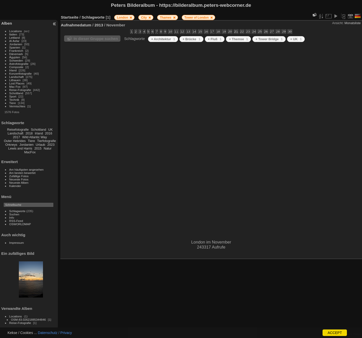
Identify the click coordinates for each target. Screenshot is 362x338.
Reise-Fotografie (20, 89)
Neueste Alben (19, 182)
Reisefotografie (18, 129)
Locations (15, 31)
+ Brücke (191, 39)
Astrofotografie (19, 63)
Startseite (69, 17)
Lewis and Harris (20, 148)
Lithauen (15, 80)
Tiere (12, 103)
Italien (13, 34)
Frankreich (16, 50)
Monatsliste (352, 23)
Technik (14, 99)
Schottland (16, 93)
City (144, 17)
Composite (16, 67)
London (123, 17)
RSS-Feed (16, 220)
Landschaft (16, 76)
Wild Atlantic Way (34, 137)
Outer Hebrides (15, 141)
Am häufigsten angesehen (26, 169)
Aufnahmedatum (76, 25)
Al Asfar (14, 40)
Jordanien (15, 44)
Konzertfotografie (20, 73)
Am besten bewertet (22, 172)
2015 (37, 148)
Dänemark (16, 54)
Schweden (16, 60)
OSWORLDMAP (20, 224)
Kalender (15, 185)
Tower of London (197, 17)
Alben (6, 23)
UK (50, 129)
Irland (13, 70)
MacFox (30, 152)
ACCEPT (335, 333)
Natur (48, 148)
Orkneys (11, 145)
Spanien (14, 47)
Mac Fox (15, 86)
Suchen (14, 214)
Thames (166, 17)
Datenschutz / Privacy (55, 333)
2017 (16, 137)
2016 (48, 133)
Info (11, 217)
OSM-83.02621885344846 (28, 319)
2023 (50, 145)
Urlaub (40, 145)
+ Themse (238, 39)
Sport (12, 96)
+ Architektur (163, 39)
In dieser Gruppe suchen (96, 38)
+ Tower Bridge (269, 39)
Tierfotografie (46, 141)
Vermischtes (17, 106)
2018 (28, 133)
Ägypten (14, 57)
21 (236, 31)
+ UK (296, 39)
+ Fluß (214, 39)
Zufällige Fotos (19, 176)
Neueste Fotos (19, 179)
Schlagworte (17, 211)
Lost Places (17, 83)
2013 (99, 25)
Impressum (16, 242)
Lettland (14, 37)
